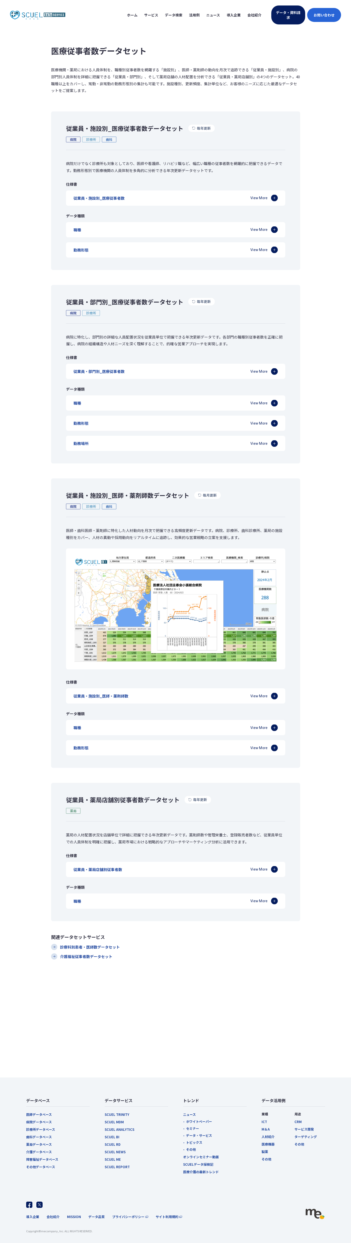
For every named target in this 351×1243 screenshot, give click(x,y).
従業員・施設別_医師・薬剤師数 (100, 696)
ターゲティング (305, 1136)
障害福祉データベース (42, 1159)
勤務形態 (80, 250)
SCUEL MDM (114, 1122)
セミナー (192, 1128)
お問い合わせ (324, 15)
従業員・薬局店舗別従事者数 (97, 869)
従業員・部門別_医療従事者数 (99, 371)
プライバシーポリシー (128, 1216)
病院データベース (39, 1122)
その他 (191, 1149)
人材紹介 (268, 1136)
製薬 (265, 1151)
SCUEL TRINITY (117, 1114)
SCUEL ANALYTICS (119, 1129)
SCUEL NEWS (115, 1152)
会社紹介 (53, 1216)
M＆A (266, 1129)
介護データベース (39, 1152)
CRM (298, 1121)
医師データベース (39, 1114)
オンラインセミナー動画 (201, 1156)
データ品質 (96, 1216)
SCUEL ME (113, 1159)
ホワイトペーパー (199, 1121)
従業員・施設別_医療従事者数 (99, 198)
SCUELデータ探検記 (198, 1164)
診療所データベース (40, 1129)
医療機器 (268, 1144)
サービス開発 (304, 1129)
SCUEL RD (113, 1144)
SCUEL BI (112, 1137)
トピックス (194, 1142)
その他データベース (40, 1166)
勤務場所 (80, 443)
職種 (77, 229)
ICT (264, 1121)
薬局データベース (39, 1144)
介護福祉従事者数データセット (86, 956)
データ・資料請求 (288, 15)
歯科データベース (39, 1137)
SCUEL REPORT (117, 1166)
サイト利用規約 (167, 1216)
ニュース (189, 1114)
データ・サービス (199, 1135)
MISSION (74, 1216)
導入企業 (32, 1216)
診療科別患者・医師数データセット (90, 947)
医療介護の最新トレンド (201, 1171)
